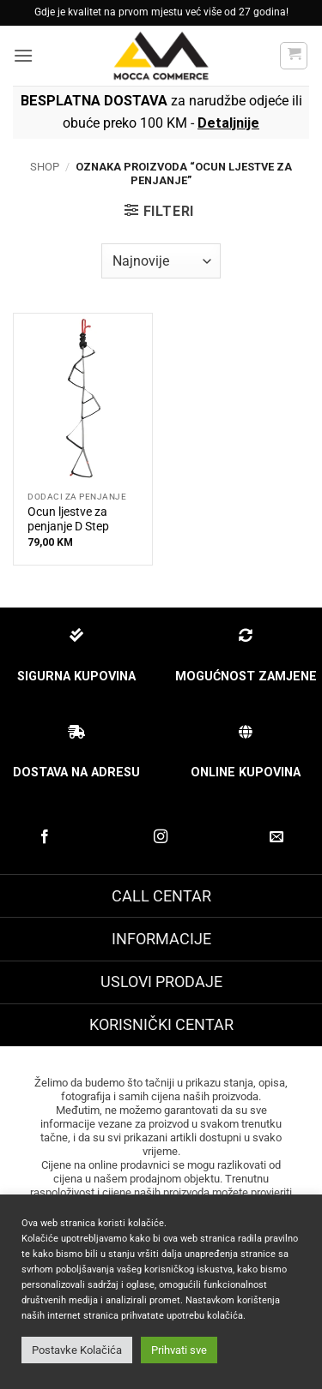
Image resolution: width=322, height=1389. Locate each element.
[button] (23, 55)
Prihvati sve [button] (179, 1350)
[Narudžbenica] (161, 260)
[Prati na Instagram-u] (160, 837)
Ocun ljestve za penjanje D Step (68, 519)
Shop (44, 166)
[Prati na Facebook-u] (45, 837)
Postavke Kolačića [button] (77, 1350)
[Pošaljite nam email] (276, 837)
